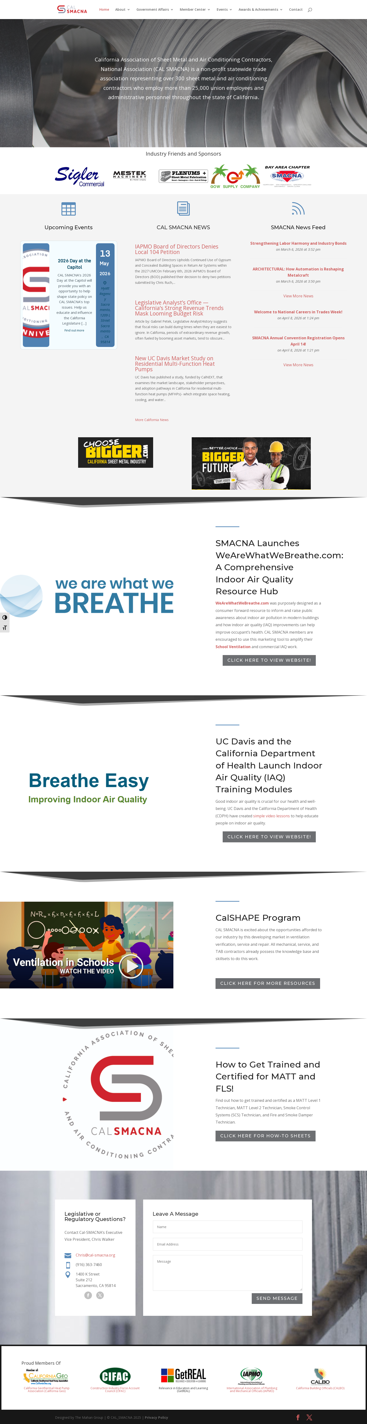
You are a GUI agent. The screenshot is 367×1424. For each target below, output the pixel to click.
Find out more (74, 333)
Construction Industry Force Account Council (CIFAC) (115, 1389)
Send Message (277, 1298)
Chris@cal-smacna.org (95, 1255)
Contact (296, 10)
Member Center (193, 10)
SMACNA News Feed (298, 260)
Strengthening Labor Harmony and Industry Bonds (298, 271)
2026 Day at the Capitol (74, 280)
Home (104, 10)
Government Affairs (152, 10)
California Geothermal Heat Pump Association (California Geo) (47, 1389)
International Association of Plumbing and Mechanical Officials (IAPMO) (252, 1389)
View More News (298, 310)
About (120, 10)
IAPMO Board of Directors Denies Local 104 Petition (176, 249)
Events (222, 10)
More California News (152, 419)
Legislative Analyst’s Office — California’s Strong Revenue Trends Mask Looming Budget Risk (179, 308)
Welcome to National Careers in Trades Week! (298, 322)
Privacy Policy (156, 1417)
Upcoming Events (68, 252)
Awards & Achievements (258, 10)
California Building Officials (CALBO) (320, 1388)
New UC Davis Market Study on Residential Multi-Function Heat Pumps (175, 363)
